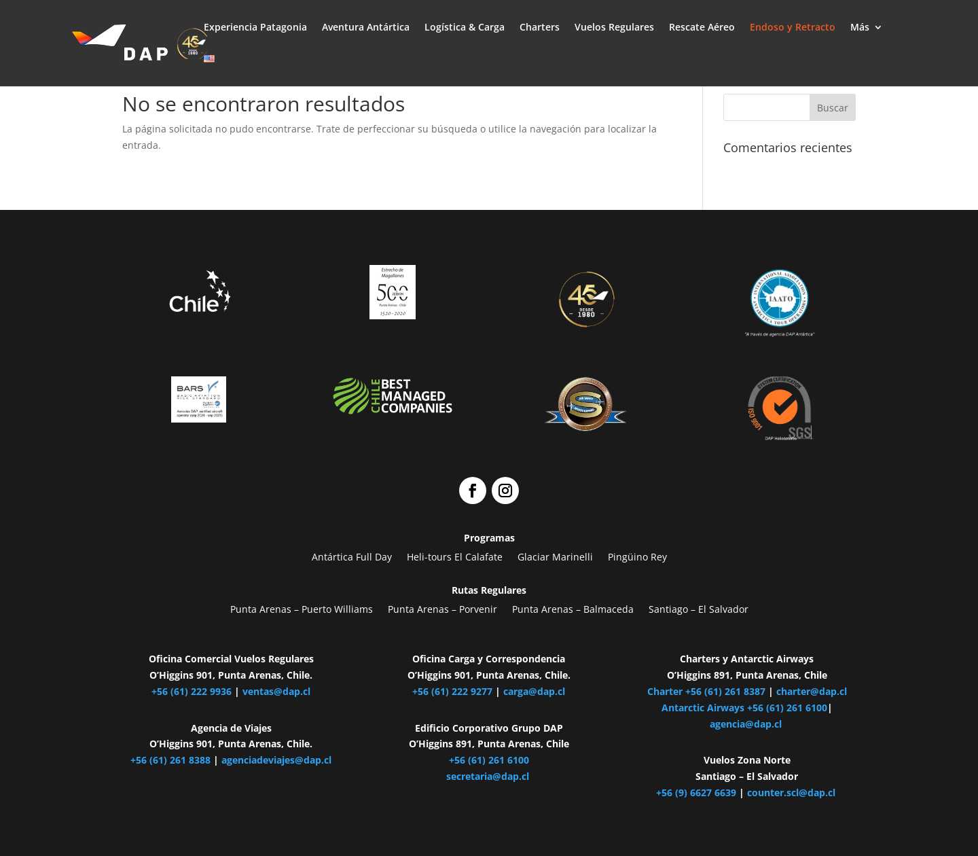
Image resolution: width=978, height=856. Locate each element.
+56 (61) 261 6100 (489, 759)
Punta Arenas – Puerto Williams (301, 609)
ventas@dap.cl (276, 691)
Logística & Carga (464, 27)
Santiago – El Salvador (698, 609)
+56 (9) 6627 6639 (696, 792)
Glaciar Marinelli (555, 557)
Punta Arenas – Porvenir (442, 609)
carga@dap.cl (534, 691)
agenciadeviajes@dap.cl (276, 759)
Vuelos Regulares (614, 27)
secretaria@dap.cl (487, 776)
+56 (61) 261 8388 (170, 759)
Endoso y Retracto (792, 27)
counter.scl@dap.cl (792, 792)
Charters (540, 27)
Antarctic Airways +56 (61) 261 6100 (744, 707)
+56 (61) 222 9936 (191, 691)
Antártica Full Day (352, 557)
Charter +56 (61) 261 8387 (706, 691)
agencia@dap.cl (747, 723)
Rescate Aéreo (702, 27)
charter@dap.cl (811, 691)
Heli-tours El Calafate (455, 557)
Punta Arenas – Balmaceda (573, 609)
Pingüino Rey (637, 557)
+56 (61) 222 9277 (452, 691)
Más (859, 27)
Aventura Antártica (366, 27)
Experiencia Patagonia (255, 27)
